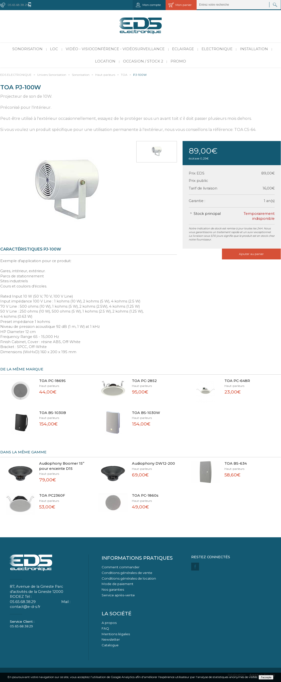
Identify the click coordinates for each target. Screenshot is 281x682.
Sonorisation (27, 49)
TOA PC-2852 (144, 381)
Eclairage (183, 49)
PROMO (178, 61)
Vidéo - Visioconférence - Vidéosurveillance (115, 49)
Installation (254, 49)
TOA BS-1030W (146, 413)
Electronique (217, 49)
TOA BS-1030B (52, 413)
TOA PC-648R (237, 381)
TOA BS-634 (235, 463)
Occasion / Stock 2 (143, 61)
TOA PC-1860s (145, 495)
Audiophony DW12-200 (153, 463)
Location (105, 61)
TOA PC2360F (52, 495)
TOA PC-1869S (52, 381)
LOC (54, 49)
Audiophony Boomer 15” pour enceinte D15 (61, 466)
